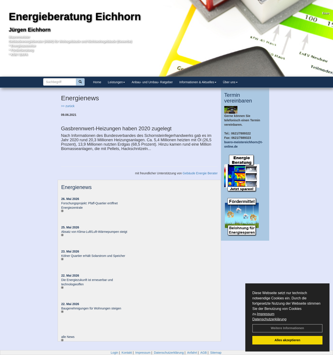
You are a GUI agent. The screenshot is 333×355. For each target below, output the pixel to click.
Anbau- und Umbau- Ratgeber (152, 82)
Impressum (265, 314)
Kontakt (127, 352)
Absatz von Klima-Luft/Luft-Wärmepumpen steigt (94, 231)
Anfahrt (192, 352)
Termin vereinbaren (238, 98)
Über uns (230, 82)
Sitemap (215, 352)
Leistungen (116, 82)
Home (97, 82)
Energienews (76, 187)
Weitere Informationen (287, 328)
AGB (203, 352)
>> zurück (67, 106)
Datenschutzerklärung (269, 319)
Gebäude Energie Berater (200, 173)
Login (114, 352)
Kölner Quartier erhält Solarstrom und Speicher (93, 256)
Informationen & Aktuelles (197, 82)
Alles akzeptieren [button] (287, 340)
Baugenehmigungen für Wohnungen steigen (91, 308)
